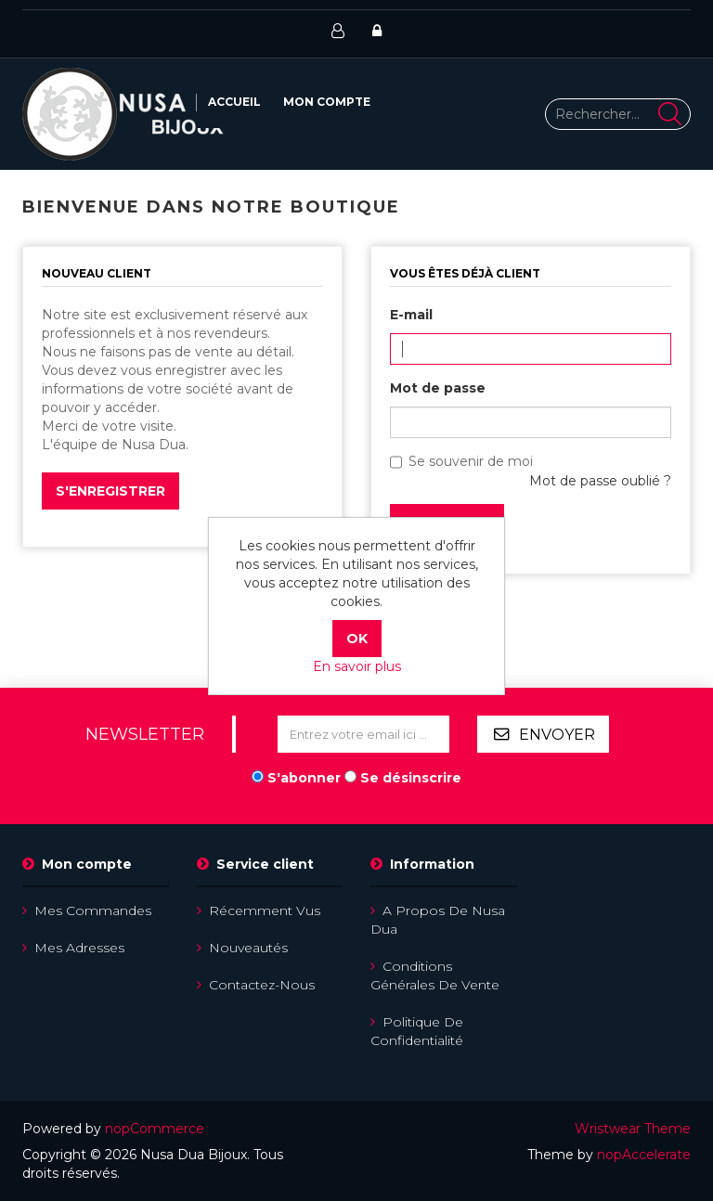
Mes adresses (73, 947)
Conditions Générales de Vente (434, 975)
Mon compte (326, 102)
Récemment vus (258, 910)
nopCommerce (154, 1128)
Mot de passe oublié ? (600, 480)
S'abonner (304, 777)
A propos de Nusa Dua (437, 919)
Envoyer (557, 734)
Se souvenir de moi (470, 461)
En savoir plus (357, 666)
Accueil (234, 102)
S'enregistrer (110, 491)
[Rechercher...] (618, 114)
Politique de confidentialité (416, 1031)
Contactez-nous (256, 984)
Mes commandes (86, 910)
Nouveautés (242, 947)
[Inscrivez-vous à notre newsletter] (363, 734)
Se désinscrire (410, 777)
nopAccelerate (644, 1154)
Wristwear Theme (633, 1128)
